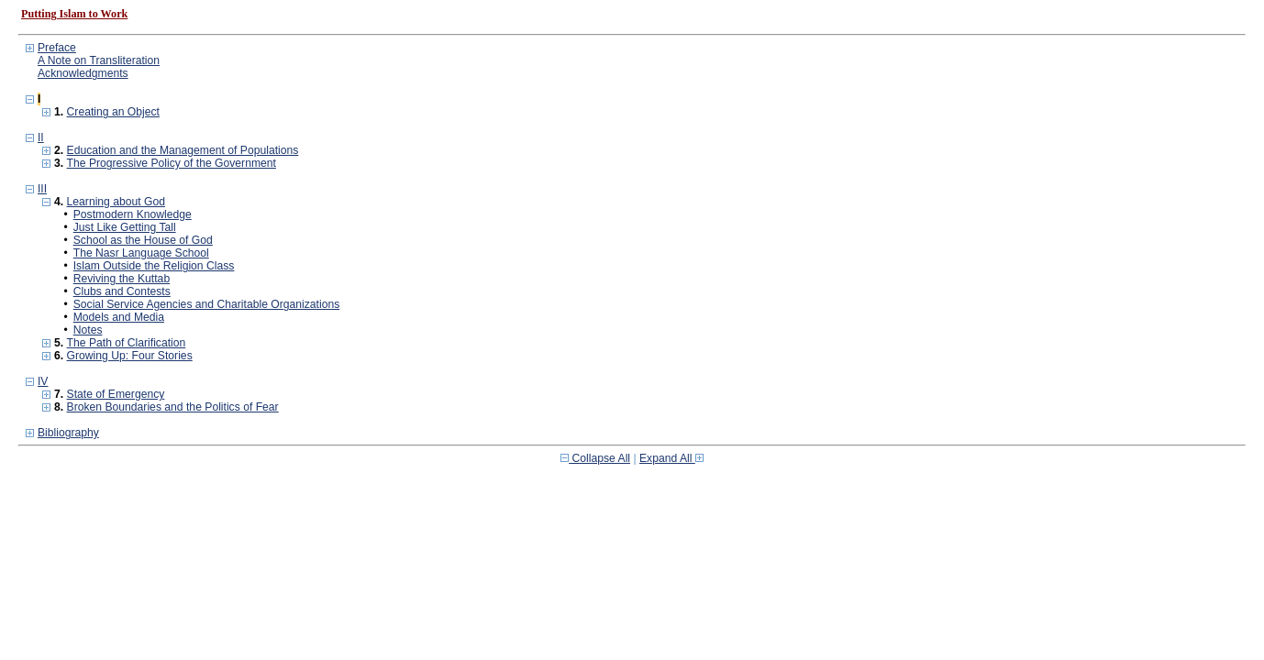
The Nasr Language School (141, 253)
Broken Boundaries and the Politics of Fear (173, 407)
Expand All (671, 458)
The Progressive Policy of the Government (171, 163)
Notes (88, 330)
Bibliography (68, 432)
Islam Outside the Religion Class (154, 265)
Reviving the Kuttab (121, 278)
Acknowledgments (83, 73)
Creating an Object (113, 111)
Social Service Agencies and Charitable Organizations (206, 304)
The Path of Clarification (126, 342)
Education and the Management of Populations (183, 150)
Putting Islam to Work (74, 13)
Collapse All (595, 458)
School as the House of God (143, 240)
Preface (57, 47)
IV (43, 381)
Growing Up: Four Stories (130, 355)
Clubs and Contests (122, 291)
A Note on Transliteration (99, 60)
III (42, 188)
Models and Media (118, 317)
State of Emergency (116, 394)
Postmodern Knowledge (132, 214)
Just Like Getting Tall (124, 227)
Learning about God (116, 201)
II (41, 137)
